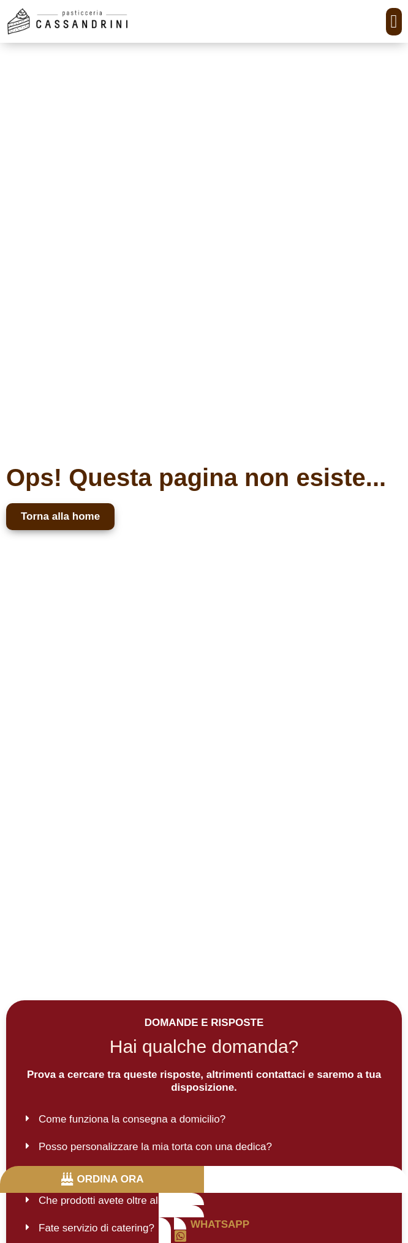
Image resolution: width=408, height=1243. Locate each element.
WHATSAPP (220, 1224)
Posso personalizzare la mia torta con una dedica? (155, 1147)
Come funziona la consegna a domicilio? (132, 1119)
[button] (394, 21)
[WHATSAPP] (180, 1236)
